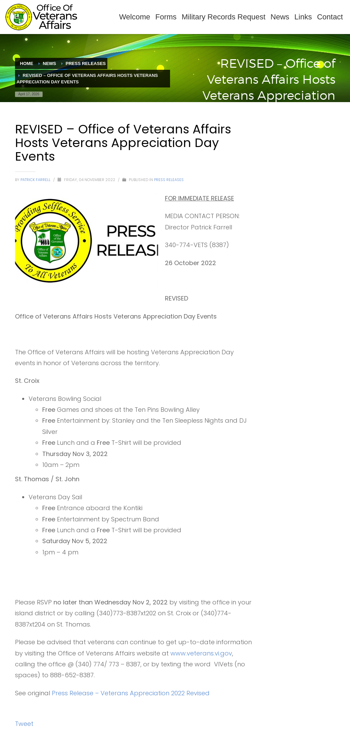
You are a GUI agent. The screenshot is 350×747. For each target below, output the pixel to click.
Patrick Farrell (35, 179)
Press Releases (169, 179)
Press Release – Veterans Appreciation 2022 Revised (131, 693)
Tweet (24, 723)
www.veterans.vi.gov (201, 653)
